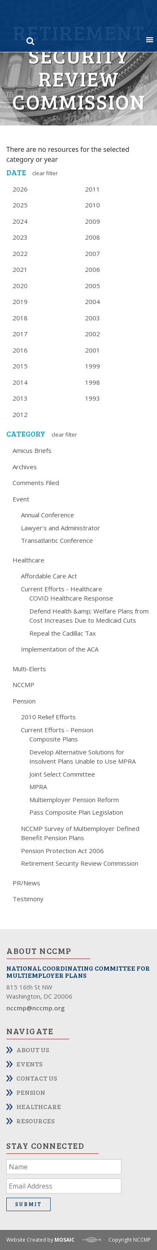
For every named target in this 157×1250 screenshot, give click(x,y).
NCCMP (23, 684)
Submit (28, 1204)
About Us (32, 1049)
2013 (20, 398)
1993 (92, 398)
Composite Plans (53, 739)
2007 (92, 253)
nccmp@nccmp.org (35, 1008)
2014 (20, 382)
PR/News (26, 883)
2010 (92, 205)
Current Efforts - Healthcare (61, 589)
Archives (25, 467)
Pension (24, 701)
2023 (20, 237)
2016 (20, 350)
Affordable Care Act (49, 576)
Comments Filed (36, 482)
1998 (92, 382)
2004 (92, 301)
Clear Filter (45, 173)
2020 (20, 285)
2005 (92, 285)
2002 (92, 334)
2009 (92, 221)
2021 (20, 269)
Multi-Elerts (29, 669)
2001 (92, 350)
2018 (20, 318)
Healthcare (28, 560)
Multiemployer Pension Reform (74, 799)
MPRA (38, 786)
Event (21, 499)
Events (29, 1063)
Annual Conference (47, 515)
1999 (92, 366)
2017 (20, 334)
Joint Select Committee (62, 774)
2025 (20, 205)
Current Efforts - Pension (57, 730)
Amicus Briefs (32, 450)
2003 (92, 318)
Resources (35, 1120)
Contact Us (36, 1078)
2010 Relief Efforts (48, 717)
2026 (20, 189)
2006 (92, 269)
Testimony (28, 899)
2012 (20, 414)
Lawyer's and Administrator (60, 528)
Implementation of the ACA (59, 649)
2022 (20, 253)
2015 (20, 366)
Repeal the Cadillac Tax (62, 633)
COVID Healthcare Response (71, 598)
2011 (92, 189)
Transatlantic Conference (57, 540)
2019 (20, 301)
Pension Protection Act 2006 (62, 850)
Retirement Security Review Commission (79, 863)
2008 (92, 237)
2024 (20, 221)
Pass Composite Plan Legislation (76, 812)
